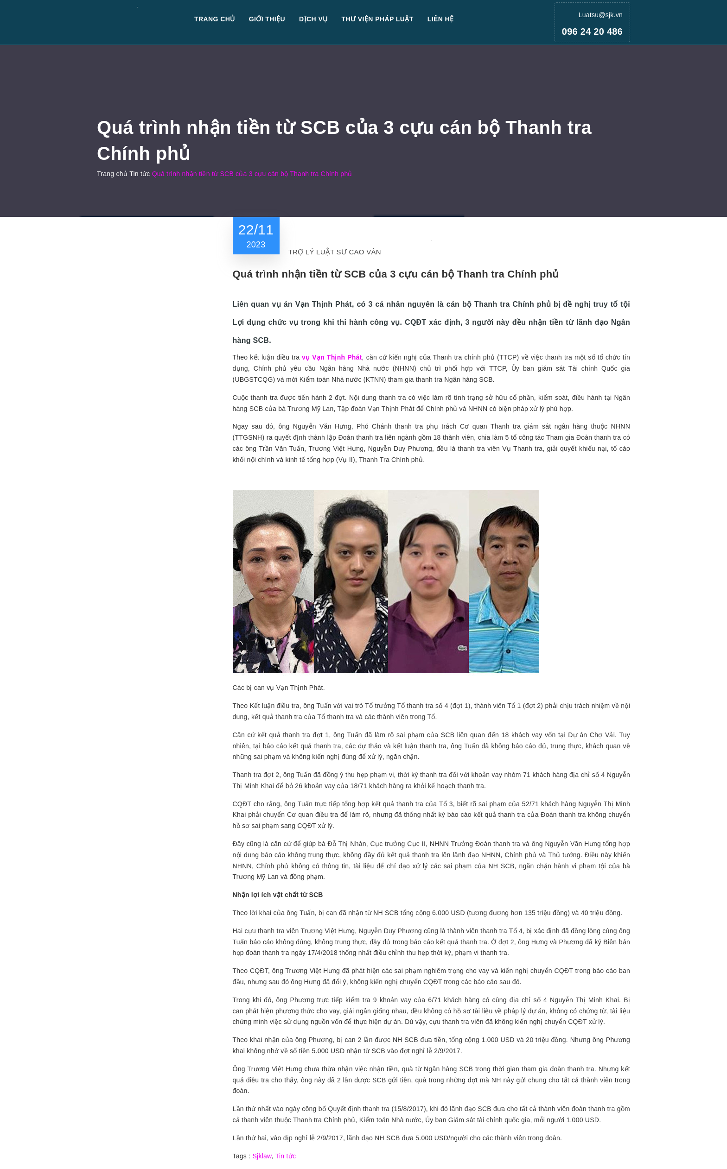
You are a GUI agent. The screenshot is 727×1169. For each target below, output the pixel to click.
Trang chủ (214, 19)
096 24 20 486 (592, 31)
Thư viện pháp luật (378, 19)
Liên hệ (440, 19)
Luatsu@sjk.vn (601, 15)
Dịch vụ (313, 19)
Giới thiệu (267, 19)
